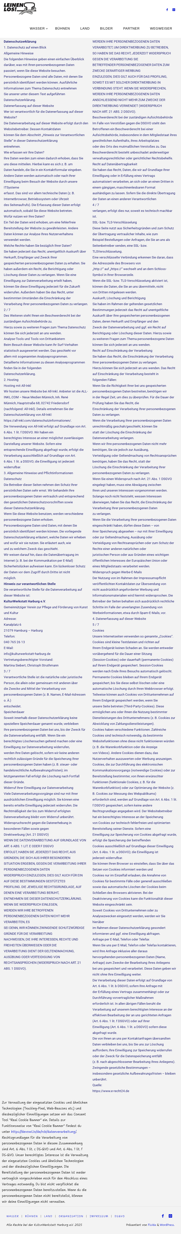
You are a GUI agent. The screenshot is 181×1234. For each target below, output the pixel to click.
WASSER (12, 1216)
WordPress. (167, 1225)
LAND (48, 1216)
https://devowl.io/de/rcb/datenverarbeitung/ (43, 1132)
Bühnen (31, 1216)
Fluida (151, 1225)
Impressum (99, 1216)
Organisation (71, 1216)
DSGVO (120, 1216)
